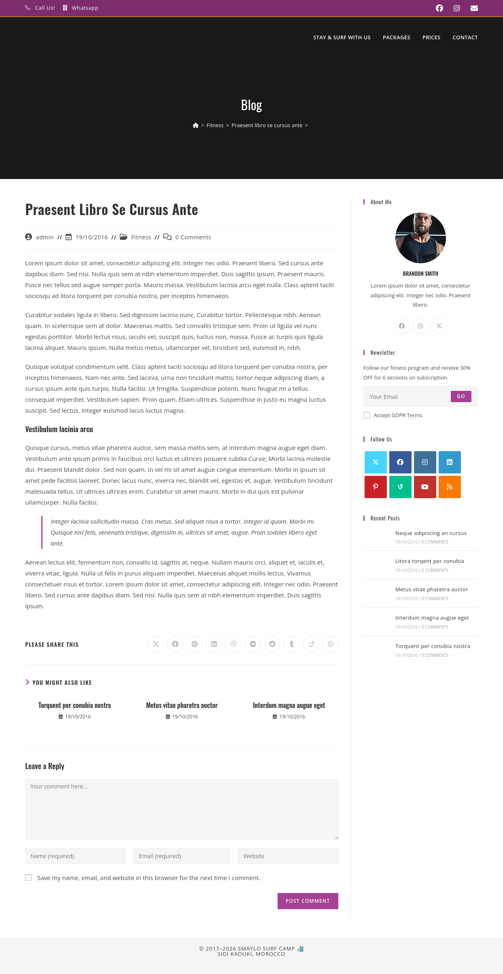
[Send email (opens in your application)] (470, 8)
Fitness (141, 237)
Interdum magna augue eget (289, 705)
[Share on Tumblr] (292, 644)
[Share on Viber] (233, 644)
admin (45, 237)
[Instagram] (420, 326)
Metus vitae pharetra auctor (182, 705)
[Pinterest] (376, 487)
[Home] (196, 125)
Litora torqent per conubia (429, 561)
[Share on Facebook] (175, 644)
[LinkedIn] (450, 462)
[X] (439, 326)
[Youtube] (425, 487)
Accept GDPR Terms (392, 415)
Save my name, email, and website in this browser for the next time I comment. (149, 878)
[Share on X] (156, 644)
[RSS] (450, 487)
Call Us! (45, 7)
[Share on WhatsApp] (331, 644)
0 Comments (193, 237)
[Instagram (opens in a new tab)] (454, 8)
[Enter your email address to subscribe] (420, 396)
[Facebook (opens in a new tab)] (437, 8)
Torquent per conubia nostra (74, 705)
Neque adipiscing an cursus (431, 533)
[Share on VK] (253, 644)
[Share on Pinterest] (195, 644)
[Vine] (400, 487)
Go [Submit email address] (461, 396)
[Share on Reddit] (272, 644)
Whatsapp (85, 7)
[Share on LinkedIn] (214, 644)
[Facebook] (402, 326)
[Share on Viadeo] (311, 644)
